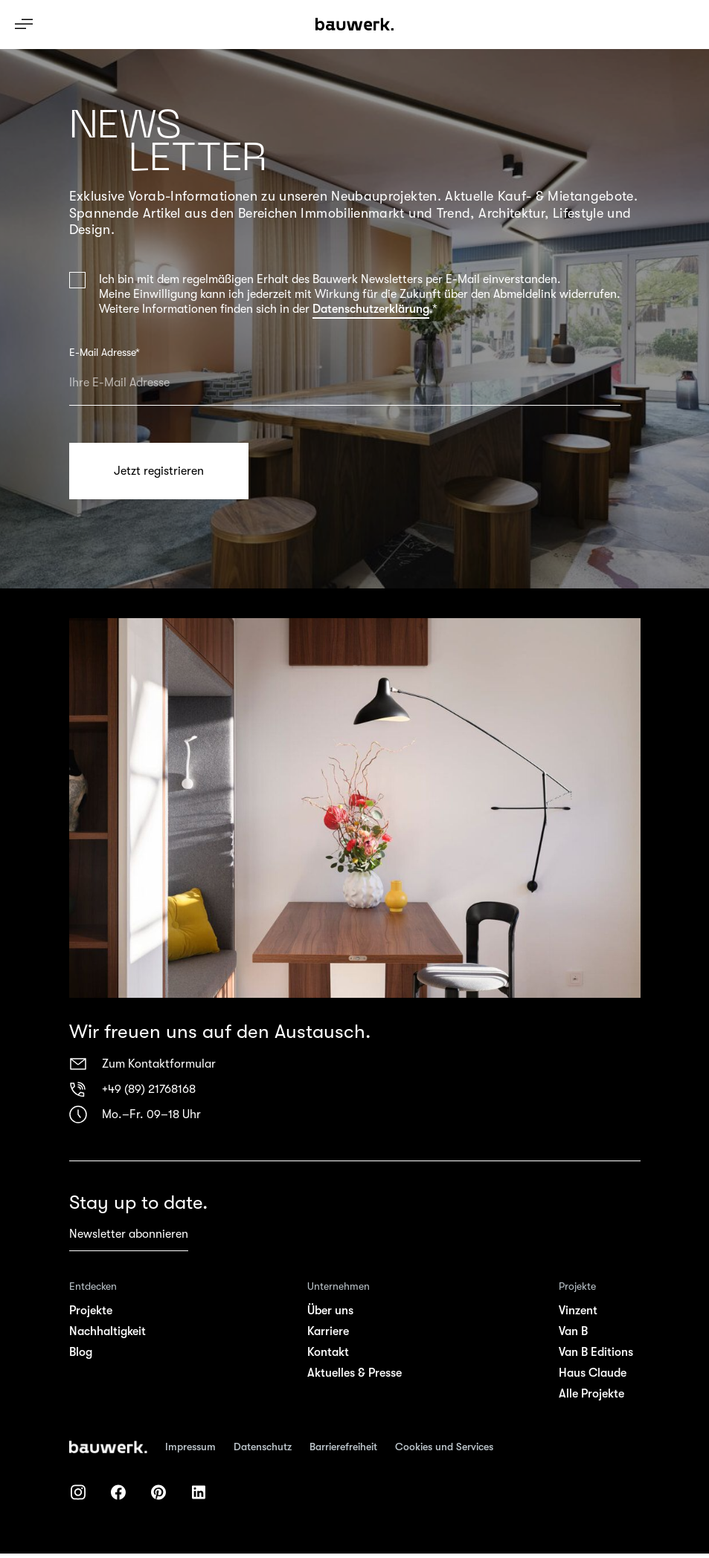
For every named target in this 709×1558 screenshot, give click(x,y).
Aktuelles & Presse (354, 1373)
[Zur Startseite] (108, 1447)
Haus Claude (592, 1373)
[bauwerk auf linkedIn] (199, 1492)
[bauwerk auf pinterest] (158, 1492)
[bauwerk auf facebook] (118, 1492)
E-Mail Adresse (104, 352)
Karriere (328, 1331)
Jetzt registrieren (159, 471)
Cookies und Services (444, 1446)
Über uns (330, 1310)
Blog (80, 1352)
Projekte (90, 1310)
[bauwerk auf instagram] (78, 1492)
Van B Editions (596, 1352)
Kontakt (328, 1352)
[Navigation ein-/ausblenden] (24, 24)
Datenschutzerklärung (370, 309)
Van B (573, 1331)
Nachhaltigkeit (107, 1331)
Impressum (190, 1446)
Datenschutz (263, 1446)
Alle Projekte (591, 1393)
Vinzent (578, 1310)
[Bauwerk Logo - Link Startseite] (354, 24)
